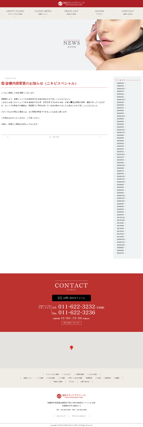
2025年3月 (120, 97)
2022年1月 (120, 152)
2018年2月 (120, 215)
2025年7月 (120, 91)
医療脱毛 (89, 378)
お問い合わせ (85, 381)
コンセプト (67, 374)
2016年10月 (121, 245)
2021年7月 (120, 157)
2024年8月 (120, 105)
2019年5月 (120, 187)
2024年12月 (121, 99)
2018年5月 (120, 209)
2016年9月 (120, 248)
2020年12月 (121, 165)
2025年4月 (120, 94)
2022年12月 (121, 130)
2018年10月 (121, 201)
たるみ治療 (51, 378)
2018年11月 (121, 198)
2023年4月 (120, 124)
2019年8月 (120, 185)
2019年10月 (121, 182)
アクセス (71, 381)
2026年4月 (120, 83)
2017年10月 (121, 220)
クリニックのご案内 (52, 374)
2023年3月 (120, 127)
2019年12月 (121, 176)
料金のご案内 (58, 381)
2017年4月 (120, 231)
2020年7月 (120, 171)
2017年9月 (120, 223)
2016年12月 (121, 239)
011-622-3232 (66, 410)
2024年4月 (120, 113)
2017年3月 (120, 234)
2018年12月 (121, 195)
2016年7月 (120, 253)
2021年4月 (120, 163)
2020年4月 (120, 173)
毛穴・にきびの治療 (75, 378)
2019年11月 (121, 179)
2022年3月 (120, 149)
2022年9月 (120, 135)
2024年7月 (120, 108)
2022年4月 (120, 146)
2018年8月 (120, 206)
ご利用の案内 (79, 374)
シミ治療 (40, 378)
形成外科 (108, 378)
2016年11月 (121, 242)
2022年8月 (120, 138)
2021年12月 (121, 154)
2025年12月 (121, 89)
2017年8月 (120, 226)
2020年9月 (120, 168)
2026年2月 (120, 86)
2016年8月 (120, 250)
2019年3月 (120, 193)
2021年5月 (120, 160)
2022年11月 (121, 132)
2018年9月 (120, 204)
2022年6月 (120, 141)
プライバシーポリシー (79, 416)
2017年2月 (120, 237)
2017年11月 (121, 217)
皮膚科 (117, 378)
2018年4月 (120, 212)
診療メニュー (28, 378)
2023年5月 (120, 121)
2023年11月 (121, 116)
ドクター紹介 (92, 374)
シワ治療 (62, 378)
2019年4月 (120, 190)
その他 (98, 378)
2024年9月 (120, 102)
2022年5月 (120, 143)
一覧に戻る (55, 137)
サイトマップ (61, 416)
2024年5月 (120, 110)
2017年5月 (120, 228)
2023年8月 (120, 119)
